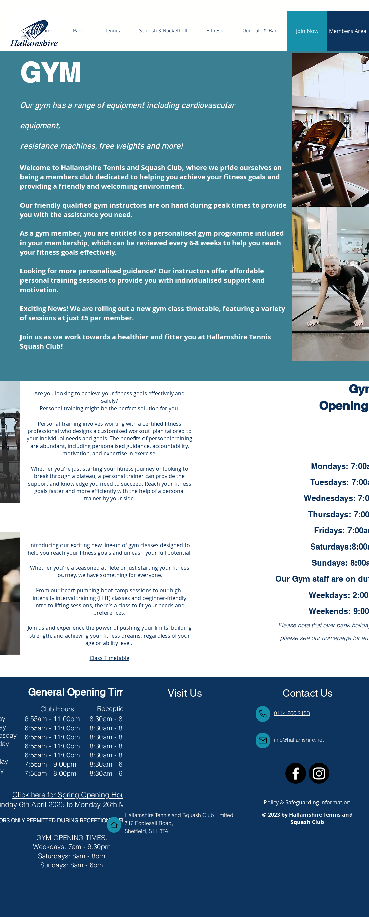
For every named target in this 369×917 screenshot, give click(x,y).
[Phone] (263, 714)
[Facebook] (295, 773)
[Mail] (263, 740)
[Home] (114, 825)
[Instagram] (319, 773)
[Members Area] (348, 31)
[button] (215, 31)
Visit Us (185, 693)
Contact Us (308, 693)
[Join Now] (307, 31)
